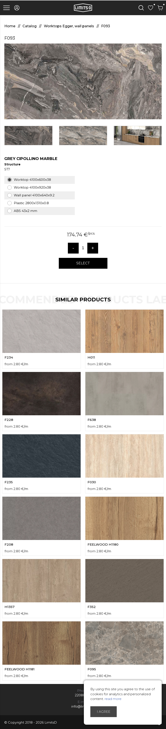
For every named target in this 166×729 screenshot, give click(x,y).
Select (83, 263)
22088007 (83, 695)
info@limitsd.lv (83, 706)
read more (113, 699)
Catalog (29, 26)
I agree (103, 712)
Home (10, 26)
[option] (83, 81)
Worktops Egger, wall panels (69, 26)
